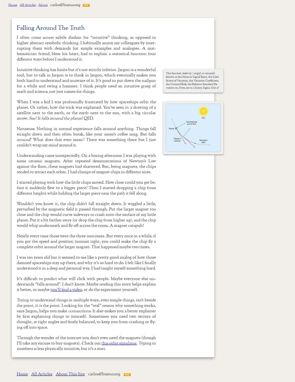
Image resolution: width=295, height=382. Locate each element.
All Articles (28, 5)
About (43, 5)
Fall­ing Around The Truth (51, 28)
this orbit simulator (119, 343)
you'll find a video (66, 290)
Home (12, 5)
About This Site (70, 374)
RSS (86, 5)
